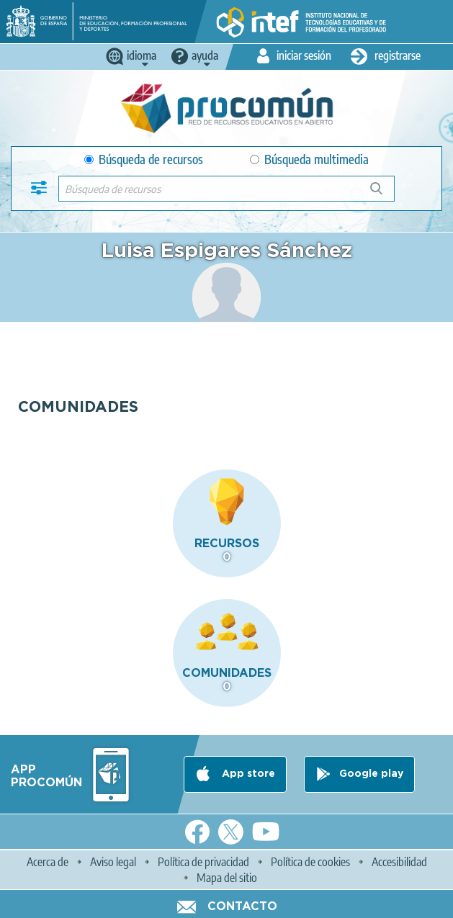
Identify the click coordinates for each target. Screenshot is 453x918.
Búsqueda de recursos (143, 159)
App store (247, 774)
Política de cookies (310, 862)
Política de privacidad (203, 862)
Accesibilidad (399, 862)
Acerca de (47, 862)
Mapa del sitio (227, 877)
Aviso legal (113, 862)
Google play (371, 774)
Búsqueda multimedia (309, 159)
